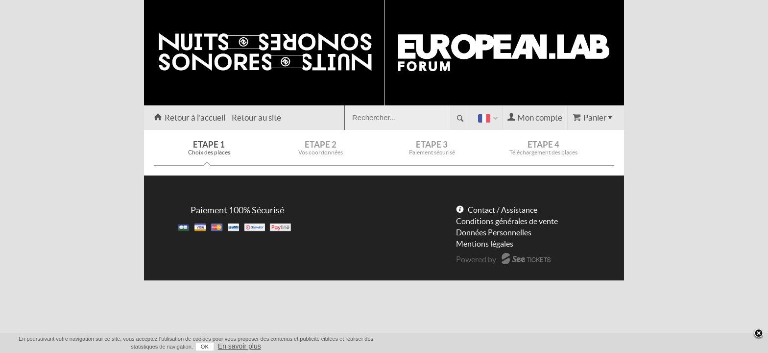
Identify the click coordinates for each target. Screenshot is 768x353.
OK (571, 347)
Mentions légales (484, 243)
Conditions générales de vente (507, 221)
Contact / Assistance (502, 209)
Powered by (476, 259)
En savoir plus (605, 346)
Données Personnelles (493, 232)
